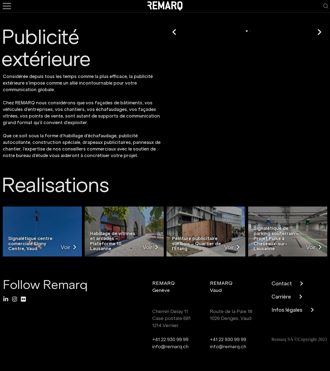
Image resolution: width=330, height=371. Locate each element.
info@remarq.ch (170, 347)
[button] (174, 32)
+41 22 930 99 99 (170, 339)
